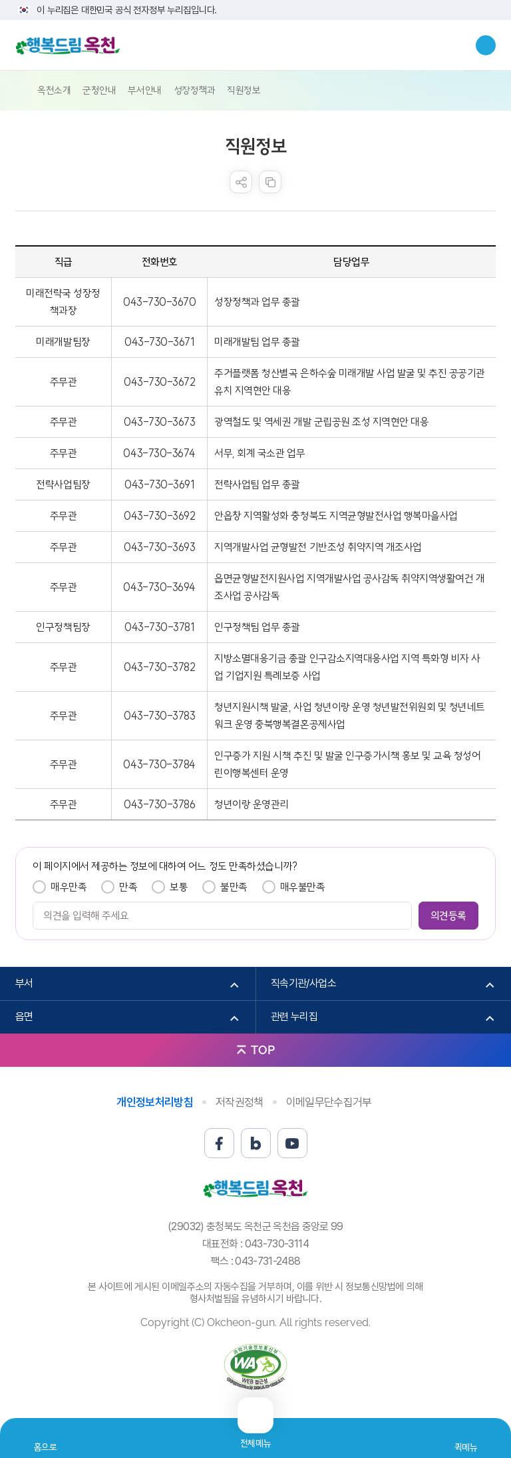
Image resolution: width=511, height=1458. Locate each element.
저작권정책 (239, 1102)
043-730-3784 (159, 764)
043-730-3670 (159, 302)
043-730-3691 (159, 484)
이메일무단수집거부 (329, 1102)
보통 (179, 887)
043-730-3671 (159, 342)
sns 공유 (241, 182)
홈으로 (45, 1447)
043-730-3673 (159, 421)
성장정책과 (195, 90)
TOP (263, 1050)
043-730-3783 (159, 715)
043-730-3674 (159, 453)
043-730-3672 (159, 381)
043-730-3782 (159, 667)
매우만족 (68, 887)
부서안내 (144, 90)
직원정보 (243, 90)
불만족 (234, 887)
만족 (128, 887)
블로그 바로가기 (256, 1143)
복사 (270, 182)
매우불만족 (302, 887)
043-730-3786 (159, 804)
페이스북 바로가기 (219, 1143)
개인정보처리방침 (154, 1102)
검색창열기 (486, 45)
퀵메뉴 (466, 1447)
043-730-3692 (159, 515)
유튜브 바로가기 (292, 1143)
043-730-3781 (159, 627)
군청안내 (99, 90)
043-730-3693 (159, 547)
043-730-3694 (159, 587)
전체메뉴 (255, 1437)
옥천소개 (54, 90)
